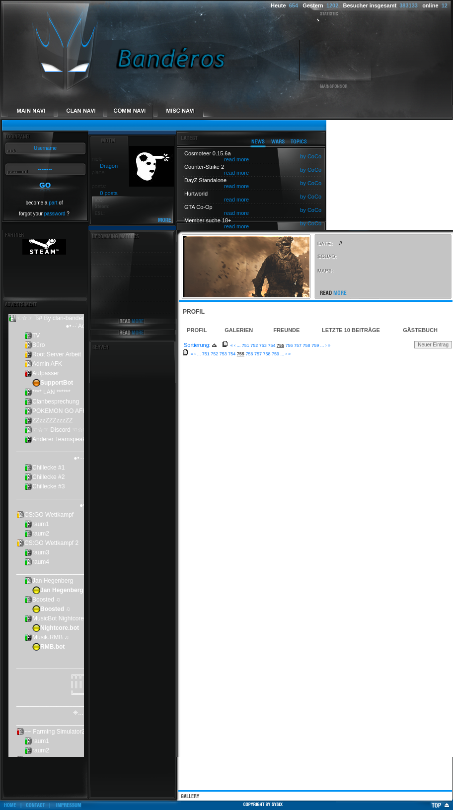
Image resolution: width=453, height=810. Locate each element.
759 (315, 345)
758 (306, 345)
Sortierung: (197, 345)
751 (245, 345)
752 (254, 345)
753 (263, 345)
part (53, 202)
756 (289, 345)
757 (298, 345)
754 (271, 345)
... (239, 345)
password (55, 213)
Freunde (286, 330)
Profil (197, 330)
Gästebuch (420, 330)
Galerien (239, 330)
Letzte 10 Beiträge (351, 330)
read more (236, 159)
